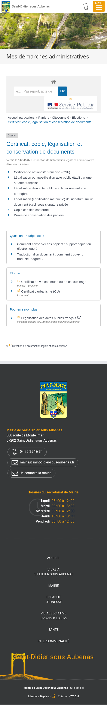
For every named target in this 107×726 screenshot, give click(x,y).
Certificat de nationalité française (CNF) (42, 172)
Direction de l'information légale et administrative (39, 346)
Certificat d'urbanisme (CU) (40, 291)
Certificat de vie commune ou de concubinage (53, 282)
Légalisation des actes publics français (50, 318)
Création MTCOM (68, 696)
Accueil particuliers (21, 117)
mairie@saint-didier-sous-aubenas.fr (43, 462)
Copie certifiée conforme (31, 210)
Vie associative (54, 616)
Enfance (54, 599)
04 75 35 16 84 (27, 452)
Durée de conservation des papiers (39, 215)
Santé (53, 630)
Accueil (53, 558)
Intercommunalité (54, 641)
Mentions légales (38, 696)
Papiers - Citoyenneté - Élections (62, 117)
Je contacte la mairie (31, 473)
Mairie (53, 586)
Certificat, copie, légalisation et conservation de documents (49, 122)
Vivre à (53, 572)
